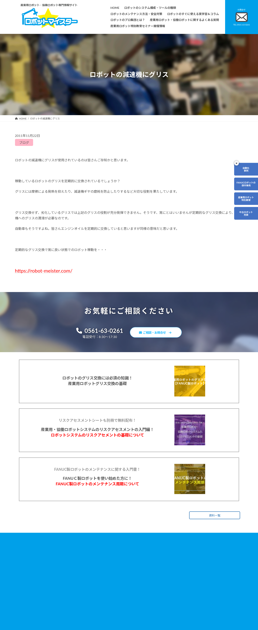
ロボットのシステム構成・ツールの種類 (113, 567)
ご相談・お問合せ (157, 333)
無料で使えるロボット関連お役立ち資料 (191, 567)
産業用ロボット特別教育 (245, 201)
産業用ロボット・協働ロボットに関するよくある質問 (190, 575)
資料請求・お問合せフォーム (185, 582)
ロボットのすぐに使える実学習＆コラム (113, 579)
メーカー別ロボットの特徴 (106, 602)
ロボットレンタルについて (106, 590)
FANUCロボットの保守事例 (245, 185)
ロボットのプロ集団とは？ (106, 584)
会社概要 (96, 614)
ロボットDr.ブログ (179, 605)
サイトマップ (176, 594)
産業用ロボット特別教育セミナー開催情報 (114, 619)
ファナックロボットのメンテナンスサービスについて (121, 608)
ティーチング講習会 (102, 596)
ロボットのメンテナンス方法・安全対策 (113, 573)
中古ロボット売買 (245, 217)
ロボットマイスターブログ (184, 600)
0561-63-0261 (96, 331)
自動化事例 (245, 170)
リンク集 (174, 588)
